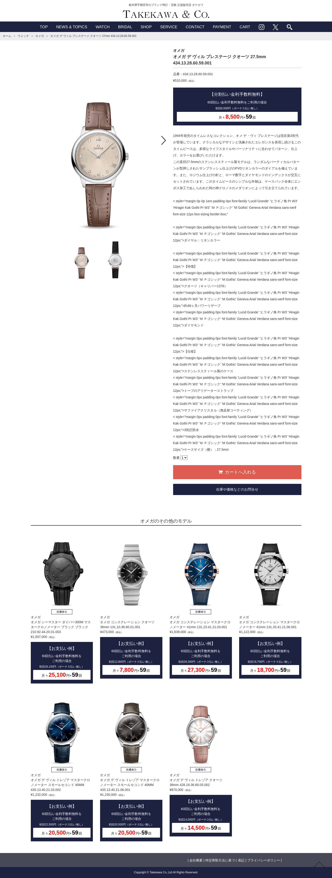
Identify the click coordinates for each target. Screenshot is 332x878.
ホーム (7, 36)
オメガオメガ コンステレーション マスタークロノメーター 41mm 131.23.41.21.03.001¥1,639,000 (201, 606)
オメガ (39, 36)
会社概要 (196, 860)
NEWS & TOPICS (71, 27)
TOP (44, 27)
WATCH (103, 27)
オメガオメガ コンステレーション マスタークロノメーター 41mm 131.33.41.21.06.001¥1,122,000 (270, 606)
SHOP (146, 27)
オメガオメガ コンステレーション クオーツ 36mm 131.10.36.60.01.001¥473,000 (131, 606)
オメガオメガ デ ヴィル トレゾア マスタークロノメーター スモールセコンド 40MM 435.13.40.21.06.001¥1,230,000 (131, 765)
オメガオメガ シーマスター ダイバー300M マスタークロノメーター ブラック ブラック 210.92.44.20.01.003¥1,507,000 (62, 608)
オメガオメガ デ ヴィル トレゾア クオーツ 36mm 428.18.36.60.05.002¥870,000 (201, 763)
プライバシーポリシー (263, 860)
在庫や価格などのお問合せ (237, 489)
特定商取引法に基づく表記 (225, 860)
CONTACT (195, 27)
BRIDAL (125, 27)
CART (245, 27)
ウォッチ (23, 36)
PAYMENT (222, 27)
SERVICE (168, 27)
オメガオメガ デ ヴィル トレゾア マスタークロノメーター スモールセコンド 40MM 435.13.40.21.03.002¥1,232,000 (62, 765)
